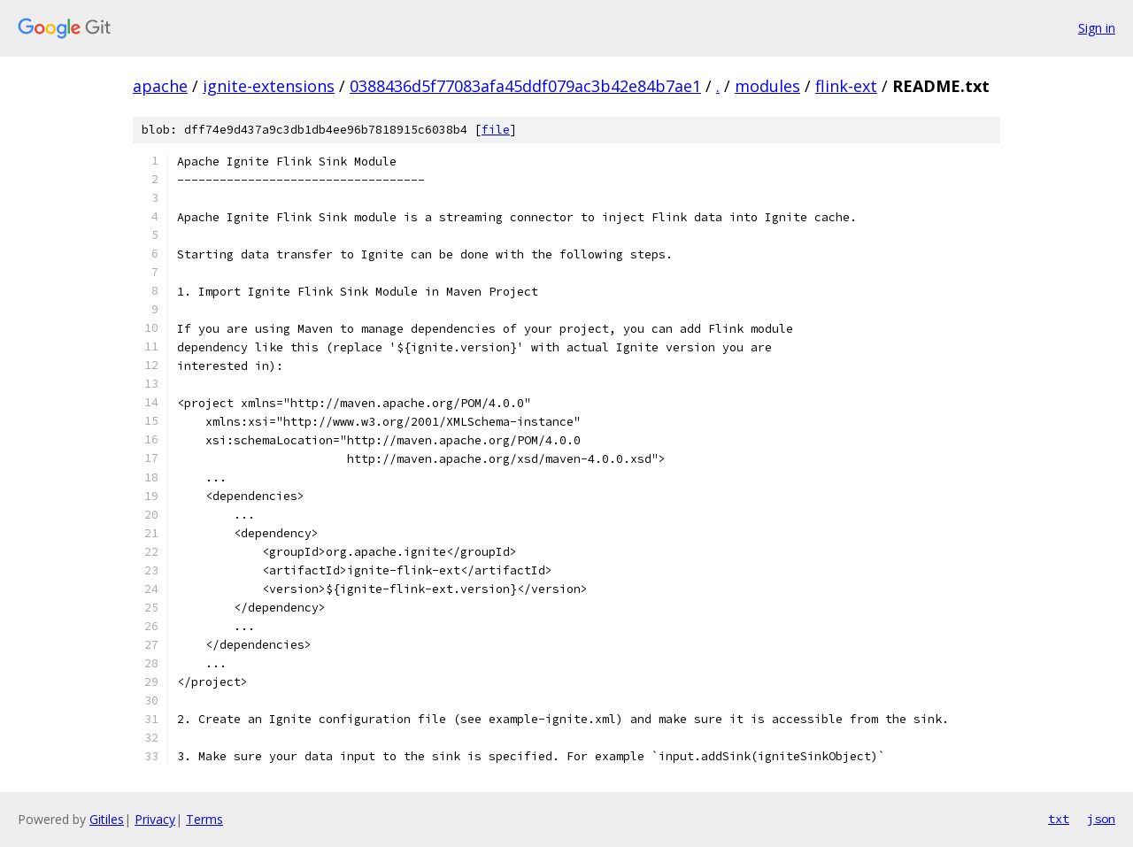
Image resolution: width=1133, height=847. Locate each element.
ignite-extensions (269, 85)
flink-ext (846, 85)
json (1101, 819)
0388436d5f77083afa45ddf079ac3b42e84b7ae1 (525, 85)
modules (767, 85)
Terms (204, 819)
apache (160, 85)
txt (1058, 819)
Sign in (1096, 27)
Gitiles (106, 819)
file (496, 129)
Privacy (155, 819)
